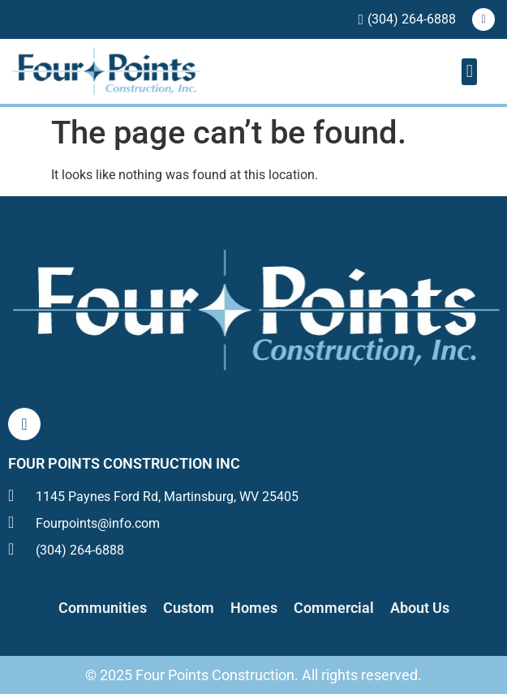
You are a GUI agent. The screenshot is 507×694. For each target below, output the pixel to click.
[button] (469, 71)
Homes (253, 607)
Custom (188, 607)
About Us (419, 607)
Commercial (334, 607)
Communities (102, 607)
